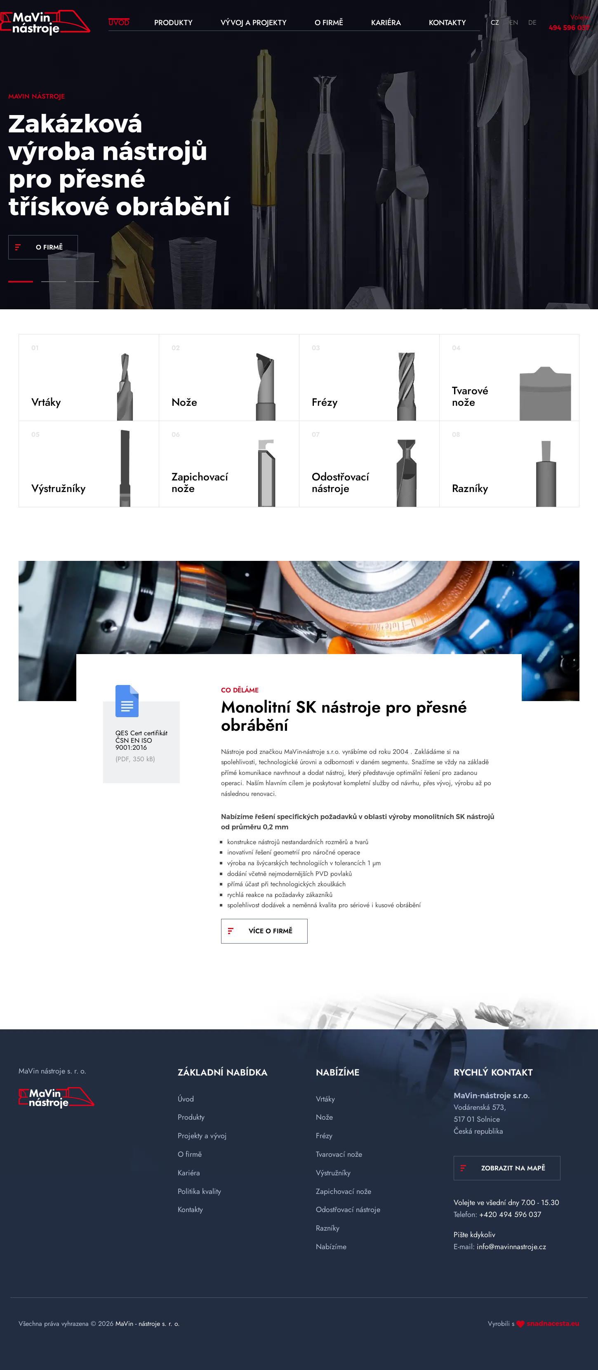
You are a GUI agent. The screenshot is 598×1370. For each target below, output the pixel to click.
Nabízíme (331, 1246)
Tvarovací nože (339, 1154)
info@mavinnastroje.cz (511, 1246)
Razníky (327, 1228)
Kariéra (189, 1173)
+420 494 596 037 (510, 1214)
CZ (495, 22)
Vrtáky (325, 1099)
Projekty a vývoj (202, 1135)
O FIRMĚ (49, 247)
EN (513, 22)
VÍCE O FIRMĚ (270, 931)
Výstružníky (333, 1173)
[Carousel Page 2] (53, 281)
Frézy (324, 1135)
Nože (324, 1117)
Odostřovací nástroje (348, 1209)
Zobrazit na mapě (513, 1168)
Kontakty (190, 1209)
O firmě (190, 1154)
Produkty (191, 1117)
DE (532, 22)
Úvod (186, 1099)
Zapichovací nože (343, 1191)
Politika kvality (199, 1191)
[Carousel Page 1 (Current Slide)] (20, 281)
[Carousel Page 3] (86, 281)
